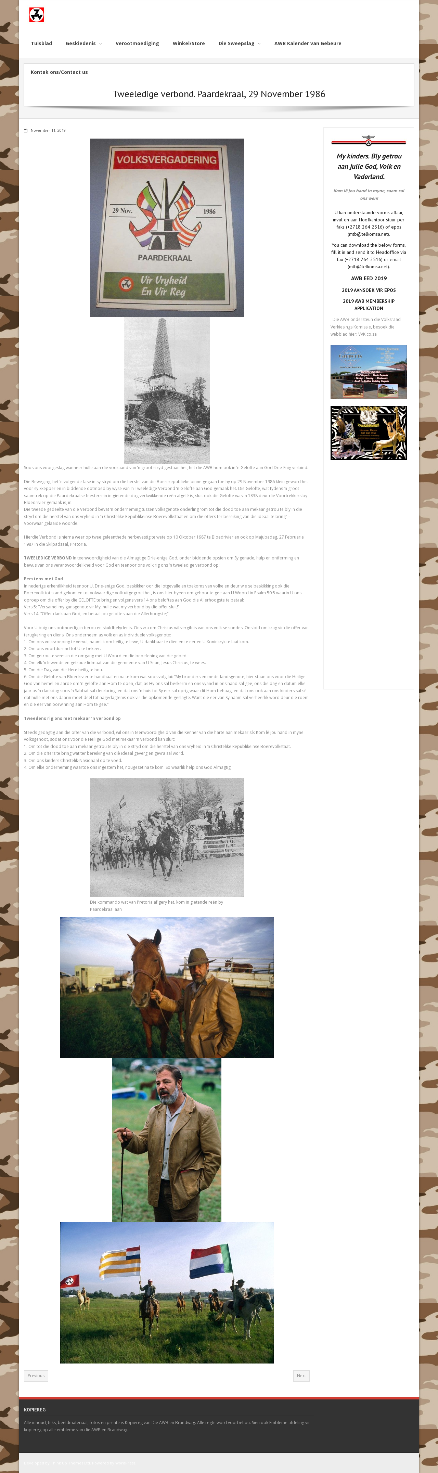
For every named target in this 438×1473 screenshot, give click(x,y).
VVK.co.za (367, 334)
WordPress (125, 1462)
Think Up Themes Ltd (70, 1462)
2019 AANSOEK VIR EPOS (369, 290)
